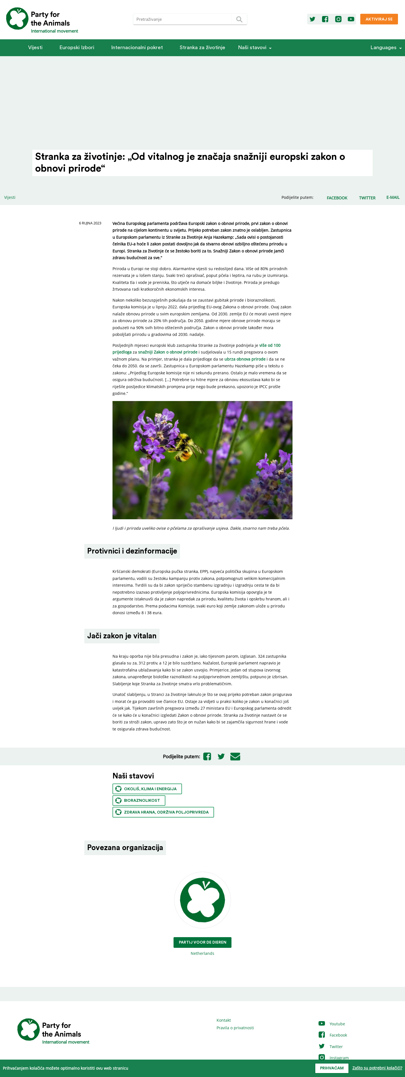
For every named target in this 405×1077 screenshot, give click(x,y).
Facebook (332, 1035)
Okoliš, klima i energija (146, 789)
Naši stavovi (252, 47)
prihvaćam (332, 1068)
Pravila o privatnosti (235, 1027)
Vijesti (35, 47)
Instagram (333, 1057)
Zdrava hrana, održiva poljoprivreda (162, 812)
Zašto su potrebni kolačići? (377, 1068)
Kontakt (224, 1020)
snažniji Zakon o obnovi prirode (167, 352)
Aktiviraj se (379, 19)
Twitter (330, 1046)
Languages (383, 47)
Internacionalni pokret (137, 47)
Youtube (331, 1023)
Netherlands (203, 914)
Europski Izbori (76, 47)
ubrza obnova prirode (245, 359)
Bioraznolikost (137, 800)
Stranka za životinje (202, 47)
